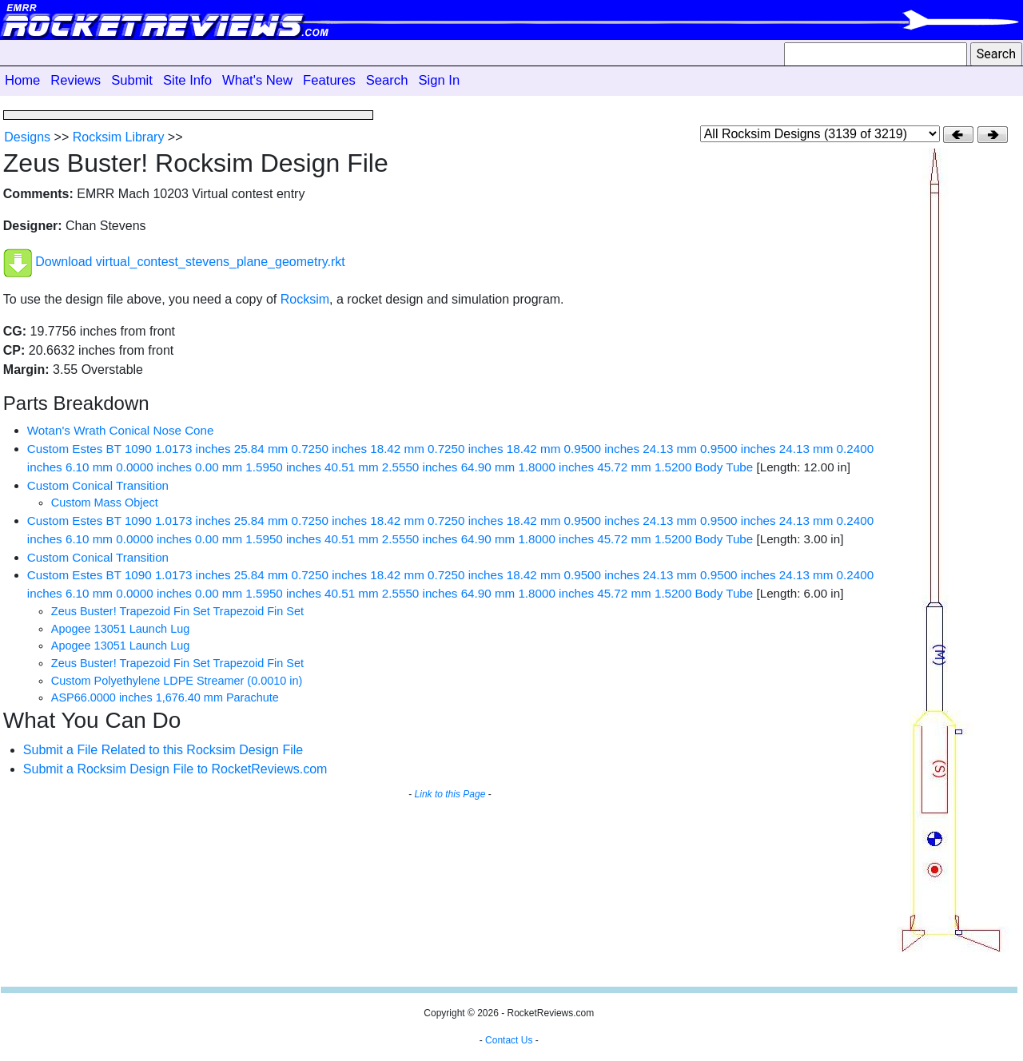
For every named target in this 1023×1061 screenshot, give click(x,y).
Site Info (187, 80)
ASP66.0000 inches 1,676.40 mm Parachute (165, 697)
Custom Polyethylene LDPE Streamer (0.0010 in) (177, 680)
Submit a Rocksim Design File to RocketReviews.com (175, 769)
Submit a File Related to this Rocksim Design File (163, 750)
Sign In (439, 80)
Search (387, 80)
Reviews (75, 80)
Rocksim (305, 299)
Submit (132, 80)
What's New (257, 80)
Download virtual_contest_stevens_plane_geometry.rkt (189, 262)
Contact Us (508, 1040)
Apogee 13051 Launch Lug (120, 628)
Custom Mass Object (104, 502)
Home (22, 80)
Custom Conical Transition (98, 485)
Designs (27, 137)
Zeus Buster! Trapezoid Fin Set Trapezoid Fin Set (177, 611)
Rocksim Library (119, 137)
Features (329, 80)
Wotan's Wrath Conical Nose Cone (120, 430)
